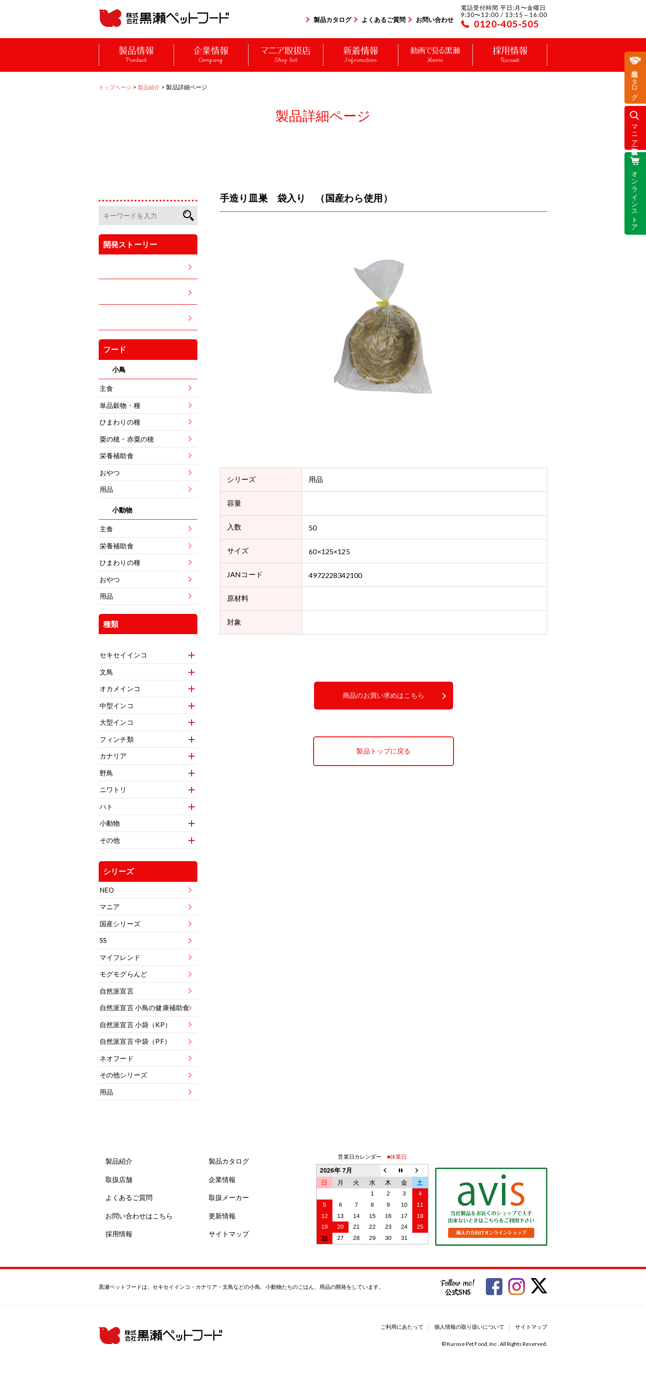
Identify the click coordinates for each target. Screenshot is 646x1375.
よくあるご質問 (384, 19)
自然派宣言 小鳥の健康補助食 (144, 1007)
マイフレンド (120, 957)
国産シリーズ (120, 924)
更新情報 (222, 1216)
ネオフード (117, 1058)
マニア (110, 906)
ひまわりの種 (120, 422)
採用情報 (118, 1234)
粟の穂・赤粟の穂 (127, 439)
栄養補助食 (117, 455)
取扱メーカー (229, 1197)
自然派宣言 (117, 991)
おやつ (110, 473)
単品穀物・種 (120, 405)
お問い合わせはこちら (139, 1216)
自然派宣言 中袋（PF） (135, 1041)
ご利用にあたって (401, 1326)
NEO (107, 890)
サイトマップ (229, 1234)
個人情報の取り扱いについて (469, 1326)
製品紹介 (118, 1161)
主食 (106, 388)
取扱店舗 (118, 1179)
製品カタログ (332, 19)
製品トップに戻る (383, 751)
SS (103, 940)
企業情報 (222, 1179)
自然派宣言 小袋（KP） (135, 1024)
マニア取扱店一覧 (635, 131)
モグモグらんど (123, 974)
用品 (106, 489)
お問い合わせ (435, 19)
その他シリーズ (123, 1075)
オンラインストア (635, 197)
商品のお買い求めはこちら (383, 695)
